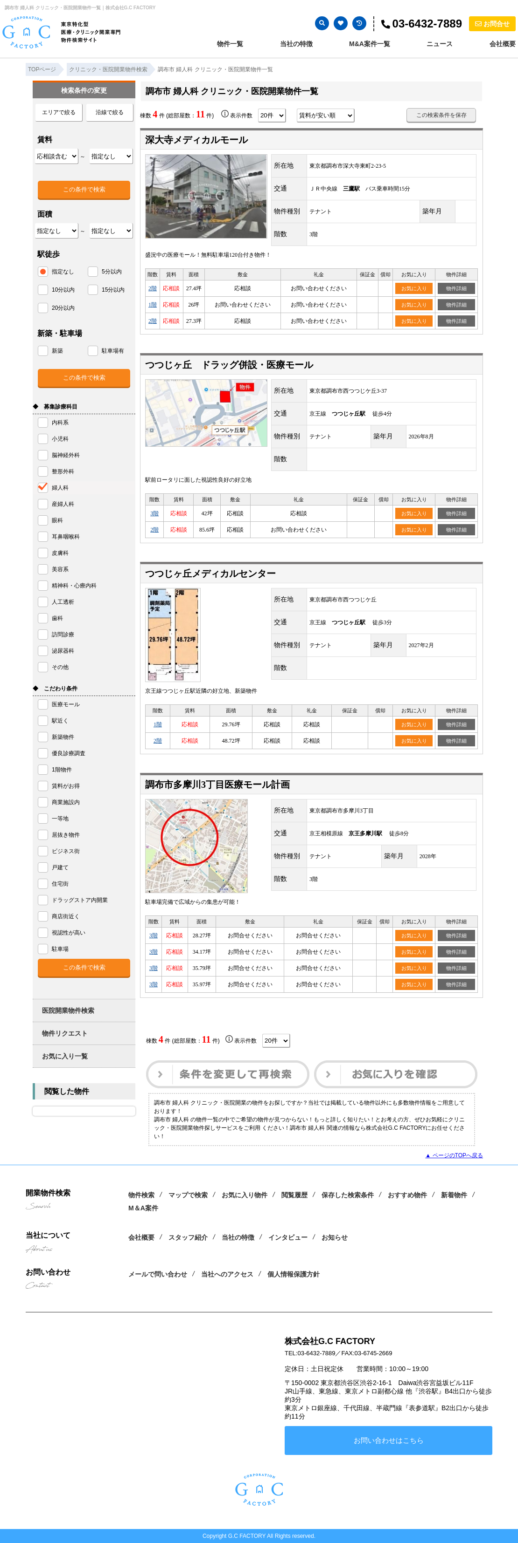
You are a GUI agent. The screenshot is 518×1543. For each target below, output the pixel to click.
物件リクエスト (65, 1033)
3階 (154, 513)
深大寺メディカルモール (196, 140)
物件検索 (141, 1195)
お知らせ (335, 1237)
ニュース (440, 44)
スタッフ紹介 (188, 1237)
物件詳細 (456, 288)
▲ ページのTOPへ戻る (454, 1155)
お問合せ (492, 23)
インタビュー (288, 1237)
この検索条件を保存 (441, 115)
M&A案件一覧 (369, 44)
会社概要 (503, 44)
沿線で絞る (110, 112)
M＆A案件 (143, 1208)
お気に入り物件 (244, 1195)
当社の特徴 (296, 44)
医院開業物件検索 (68, 1010)
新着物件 (454, 1195)
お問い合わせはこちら (389, 1440)
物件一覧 (230, 44)
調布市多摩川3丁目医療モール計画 (217, 784)
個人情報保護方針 (293, 1274)
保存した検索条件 (348, 1195)
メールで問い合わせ (157, 1274)
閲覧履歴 (294, 1195)
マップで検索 (188, 1195)
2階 (152, 288)
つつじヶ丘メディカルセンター (210, 573)
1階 (152, 304)
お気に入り (414, 288)
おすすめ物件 (407, 1195)
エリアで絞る (59, 112)
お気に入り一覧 (65, 1056)
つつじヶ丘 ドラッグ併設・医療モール (229, 365)
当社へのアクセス (227, 1274)
